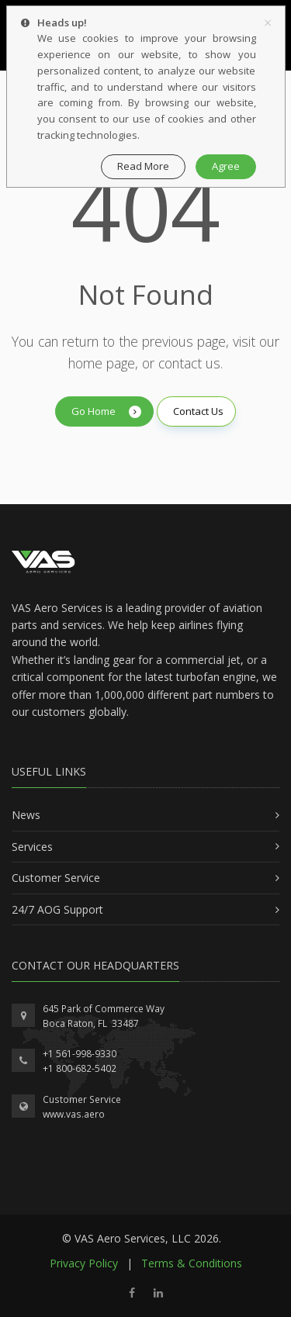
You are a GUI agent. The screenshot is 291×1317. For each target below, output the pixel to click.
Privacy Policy (84, 1263)
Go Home (106, 411)
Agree (226, 166)
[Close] (268, 22)
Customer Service (82, 1099)
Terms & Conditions (191, 1263)
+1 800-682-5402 (79, 1068)
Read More (143, 166)
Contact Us (198, 411)
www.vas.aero (74, 1114)
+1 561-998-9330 (79, 1053)
